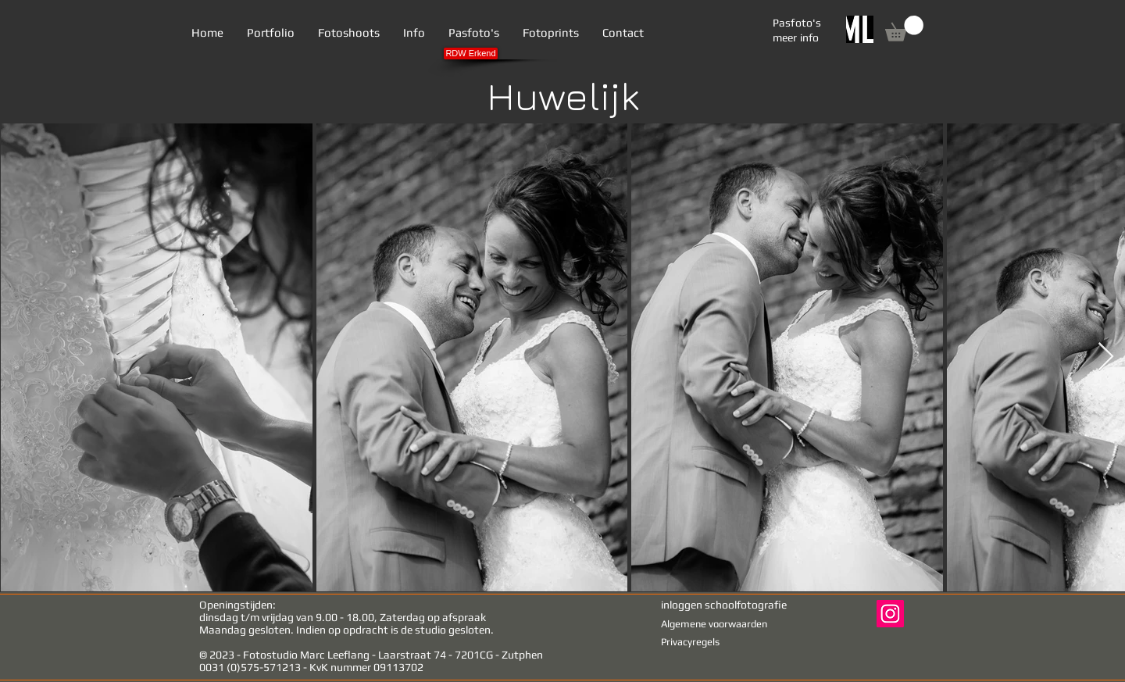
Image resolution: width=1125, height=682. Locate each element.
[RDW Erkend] (471, 53)
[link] (904, 28)
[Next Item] (1106, 357)
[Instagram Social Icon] (890, 613)
